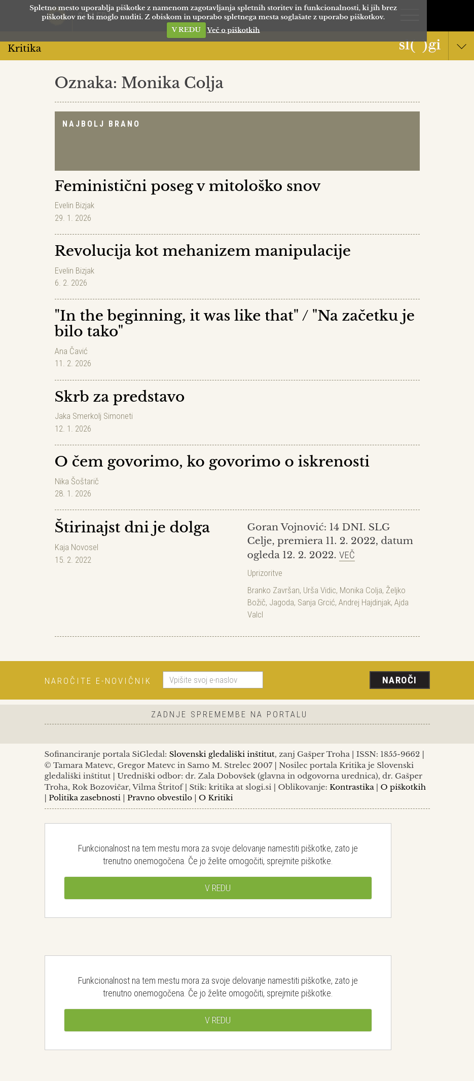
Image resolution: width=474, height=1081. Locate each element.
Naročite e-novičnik (98, 681)
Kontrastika (352, 787)
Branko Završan (273, 590)
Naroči (399, 680)
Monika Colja (361, 590)
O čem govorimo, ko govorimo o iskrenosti (212, 462)
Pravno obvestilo (159, 797)
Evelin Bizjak (74, 205)
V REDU (186, 29)
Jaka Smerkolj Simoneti (94, 416)
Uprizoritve (264, 573)
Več (347, 555)
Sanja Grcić (316, 602)
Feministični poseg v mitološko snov (188, 186)
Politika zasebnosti (85, 797)
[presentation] (350, 681)
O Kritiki (216, 797)
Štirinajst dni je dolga (132, 527)
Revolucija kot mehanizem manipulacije (203, 251)
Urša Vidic (319, 590)
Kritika (237, 48)
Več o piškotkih (233, 29)
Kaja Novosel (76, 547)
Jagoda (281, 602)
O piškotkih (403, 787)
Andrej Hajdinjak (365, 602)
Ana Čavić (71, 351)
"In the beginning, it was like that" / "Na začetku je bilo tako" (235, 323)
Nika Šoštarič (77, 481)
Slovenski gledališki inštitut (222, 754)
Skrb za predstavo (120, 397)
